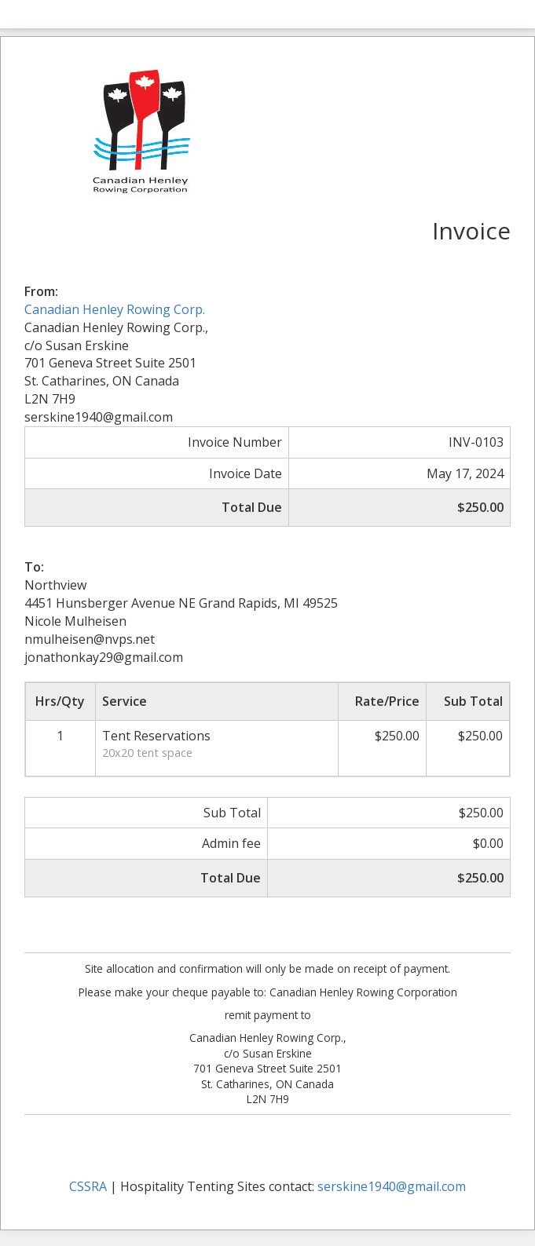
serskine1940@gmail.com (391, 1186)
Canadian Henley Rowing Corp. (114, 309)
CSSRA (88, 1186)
